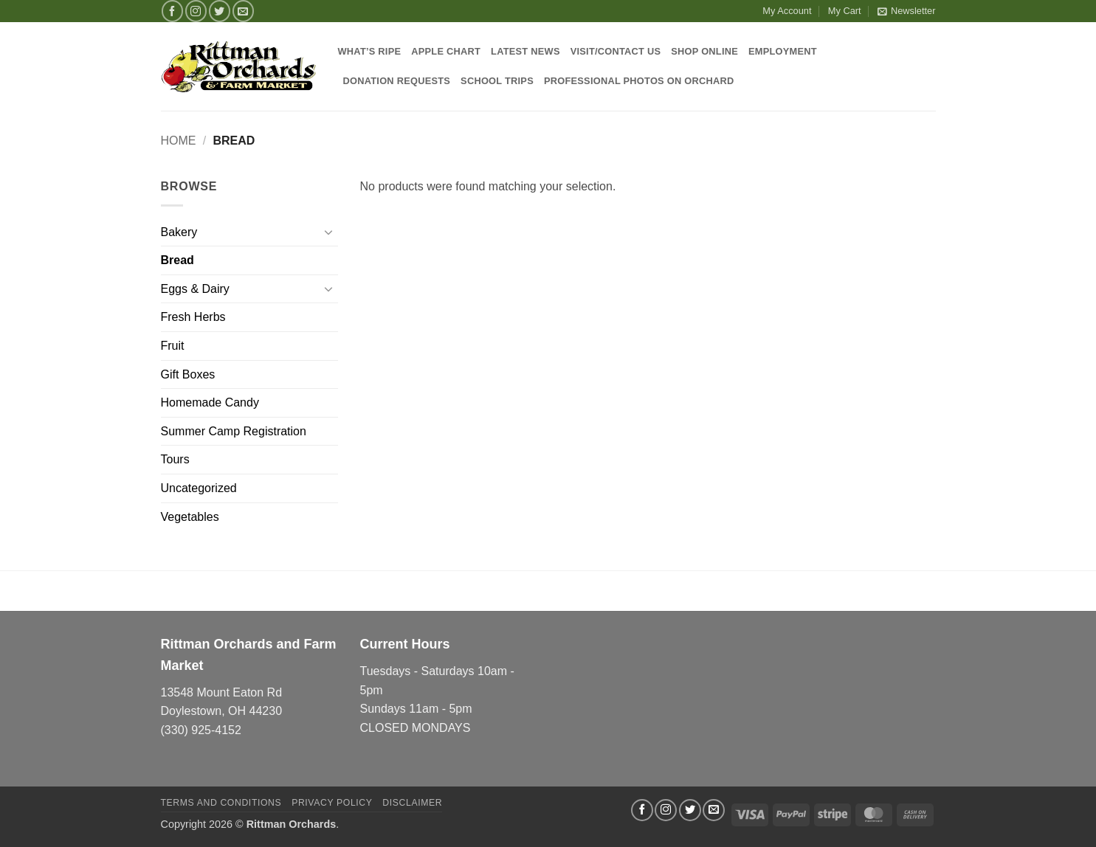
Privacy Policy (332, 803)
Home (178, 140)
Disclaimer (412, 803)
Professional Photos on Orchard (639, 80)
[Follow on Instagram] (196, 10)
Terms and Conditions (221, 803)
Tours (175, 459)
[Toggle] (329, 232)
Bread (177, 260)
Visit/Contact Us (616, 51)
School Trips (497, 80)
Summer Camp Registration (233, 431)
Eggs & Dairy (195, 289)
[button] (906, 11)
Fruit (173, 345)
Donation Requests (397, 80)
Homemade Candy (210, 402)
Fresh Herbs (193, 317)
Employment (782, 51)
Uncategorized (199, 488)
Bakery (179, 232)
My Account (786, 10)
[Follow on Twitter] (219, 10)
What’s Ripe (369, 51)
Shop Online (704, 51)
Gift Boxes (188, 374)
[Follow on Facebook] (172, 10)
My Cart (844, 10)
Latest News (525, 51)
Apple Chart (445, 51)
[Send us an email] (243, 10)
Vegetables (190, 517)
